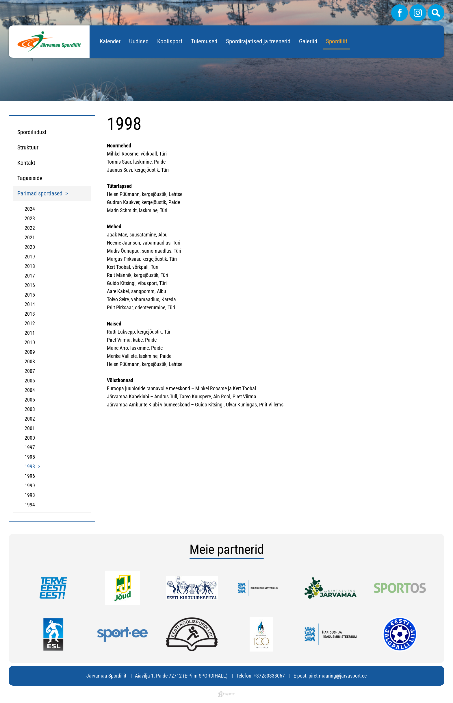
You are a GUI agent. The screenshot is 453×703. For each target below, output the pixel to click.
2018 (30, 266)
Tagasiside (29, 178)
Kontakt (26, 162)
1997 (30, 447)
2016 (30, 285)
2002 (30, 419)
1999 (30, 485)
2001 (30, 428)
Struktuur (27, 147)
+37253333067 (269, 676)
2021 (30, 237)
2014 (30, 304)
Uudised (138, 41)
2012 (30, 323)
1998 (30, 466)
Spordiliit (336, 41)
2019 (30, 257)
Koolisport (169, 41)
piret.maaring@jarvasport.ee (338, 676)
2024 (30, 209)
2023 (30, 218)
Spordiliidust (32, 132)
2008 (30, 361)
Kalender (110, 41)
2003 (30, 409)
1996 (30, 476)
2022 (30, 228)
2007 (30, 371)
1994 (30, 505)
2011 (30, 333)
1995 (30, 457)
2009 (30, 352)
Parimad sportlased (39, 193)
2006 (30, 381)
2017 (30, 276)
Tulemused (204, 41)
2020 (30, 247)
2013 (30, 314)
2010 (30, 342)
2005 (30, 400)
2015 (30, 295)
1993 (30, 495)
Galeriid (308, 41)
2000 (30, 438)
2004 (30, 390)
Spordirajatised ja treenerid (258, 41)
